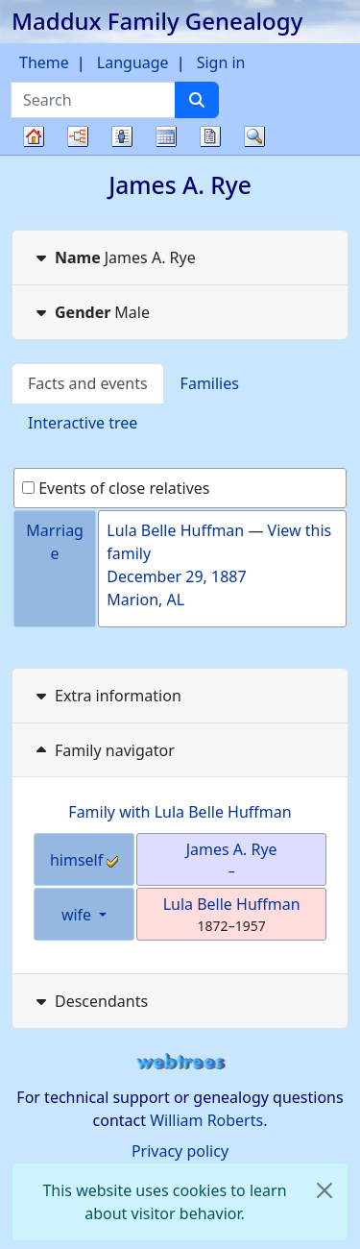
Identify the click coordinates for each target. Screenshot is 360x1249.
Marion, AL (145, 599)
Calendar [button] (166, 136)
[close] (324, 1190)
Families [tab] (209, 383)
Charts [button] (77, 136)
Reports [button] (210, 136)
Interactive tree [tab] (82, 422)
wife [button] (78, 914)
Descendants (90, 1001)
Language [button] (133, 62)
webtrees (180, 1062)
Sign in (221, 62)
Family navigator (103, 750)
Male (91, 312)
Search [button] (254, 136)
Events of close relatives (116, 488)
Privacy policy (180, 1151)
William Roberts (206, 1120)
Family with (179, 811)
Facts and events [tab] (88, 383)
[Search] (197, 100)
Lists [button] (121, 136)
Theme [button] (44, 62)
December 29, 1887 (176, 576)
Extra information (106, 695)
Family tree (33, 154)
